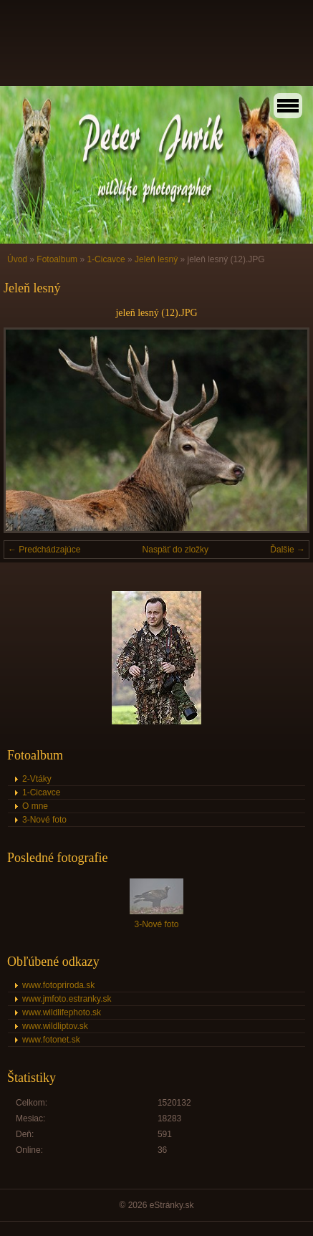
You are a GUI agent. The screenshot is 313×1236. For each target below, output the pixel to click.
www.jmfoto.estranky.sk (66, 999)
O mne (35, 806)
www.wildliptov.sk (55, 1026)
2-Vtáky (37, 779)
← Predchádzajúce (44, 550)
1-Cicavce (106, 259)
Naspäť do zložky (176, 550)
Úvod (17, 259)
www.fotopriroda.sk (58, 985)
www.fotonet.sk (51, 1040)
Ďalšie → (287, 550)
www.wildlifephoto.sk (61, 1012)
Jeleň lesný (156, 259)
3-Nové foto (44, 820)
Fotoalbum (57, 259)
